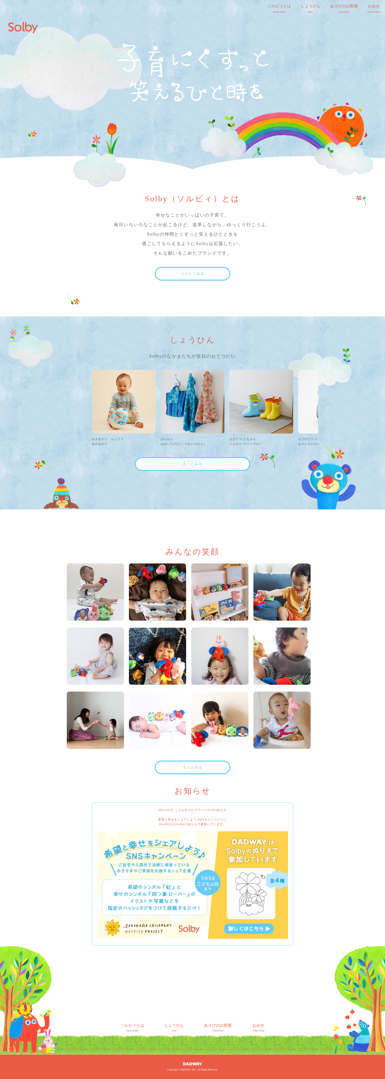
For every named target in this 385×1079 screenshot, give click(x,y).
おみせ (374, 9)
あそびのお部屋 (344, 9)
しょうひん (310, 9)
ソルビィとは (279, 9)
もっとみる (192, 464)
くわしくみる (192, 274)
